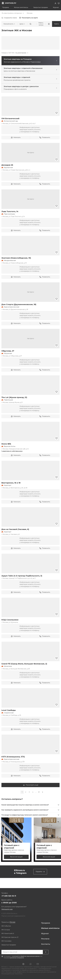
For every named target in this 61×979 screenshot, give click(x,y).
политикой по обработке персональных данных (26, 956)
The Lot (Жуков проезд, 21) (14, 397)
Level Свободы (8, 710)
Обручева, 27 (7, 351)
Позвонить (44, 137)
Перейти (40, 872)
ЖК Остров (5, 930)
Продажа (5, 7)
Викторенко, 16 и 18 (10, 483)
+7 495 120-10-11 (8, 896)
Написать (16, 137)
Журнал (56, 7)
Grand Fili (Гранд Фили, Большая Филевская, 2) (24, 664)
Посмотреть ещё (30, 785)
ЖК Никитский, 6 (7, 933)
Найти (56, 24)
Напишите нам (7, 909)
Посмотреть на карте (28, 18)
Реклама (45, 939)
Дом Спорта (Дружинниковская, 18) (18, 304)
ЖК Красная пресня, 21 (9, 937)
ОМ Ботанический (10, 118)
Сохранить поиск (9, 18)
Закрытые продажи (40, 7)
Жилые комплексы (21, 7)
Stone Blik (6, 444)
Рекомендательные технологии (11, 974)
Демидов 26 (7, 165)
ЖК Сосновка (6, 941)
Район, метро (41, 24)
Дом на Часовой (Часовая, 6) (15, 529)
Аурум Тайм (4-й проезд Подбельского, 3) (21, 576)
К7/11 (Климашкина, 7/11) (13, 757)
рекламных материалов (17, 957)
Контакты (45, 944)
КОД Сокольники (9, 620)
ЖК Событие (6, 926)
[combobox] (12, 13)
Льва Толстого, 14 (9, 211)
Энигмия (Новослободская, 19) (16, 258)
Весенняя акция (16, 857)
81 (39, 792)
